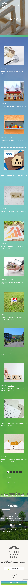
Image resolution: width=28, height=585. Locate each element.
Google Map (14, 568)
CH (20, 5)
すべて (9, 480)
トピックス (11, 482)
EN (18, 5)
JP (16, 5)
